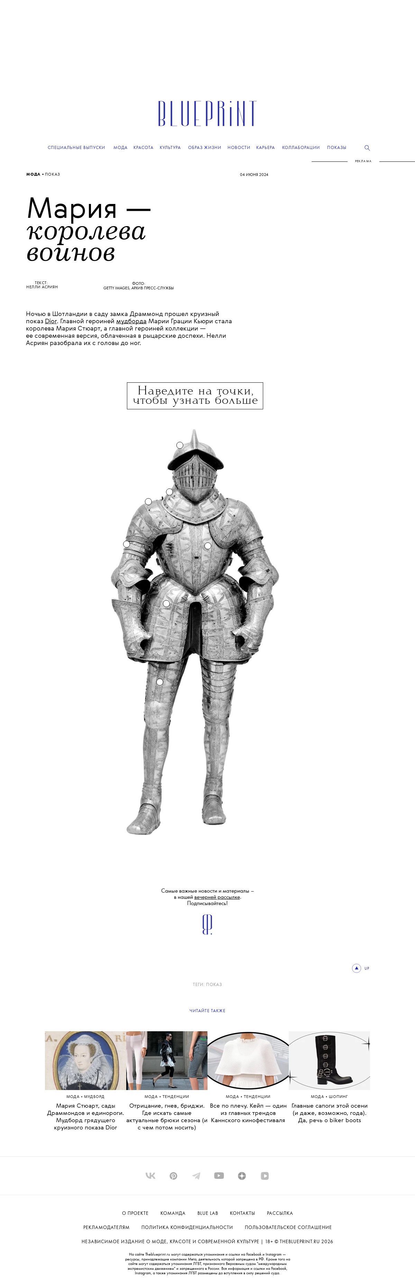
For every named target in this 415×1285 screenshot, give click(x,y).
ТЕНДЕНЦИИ (176, 1097)
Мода (34, 175)
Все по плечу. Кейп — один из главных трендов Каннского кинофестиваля (248, 1113)
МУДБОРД (94, 1097)
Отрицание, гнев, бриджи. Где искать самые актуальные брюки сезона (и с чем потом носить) (167, 1117)
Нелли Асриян (42, 287)
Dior (51, 321)
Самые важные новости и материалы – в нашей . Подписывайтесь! (207, 897)
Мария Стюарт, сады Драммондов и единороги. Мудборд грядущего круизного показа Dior (85, 1117)
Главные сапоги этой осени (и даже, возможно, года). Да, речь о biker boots (330, 1113)
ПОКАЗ (52, 175)
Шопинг (338, 1097)
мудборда (131, 321)
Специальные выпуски (76, 148)
